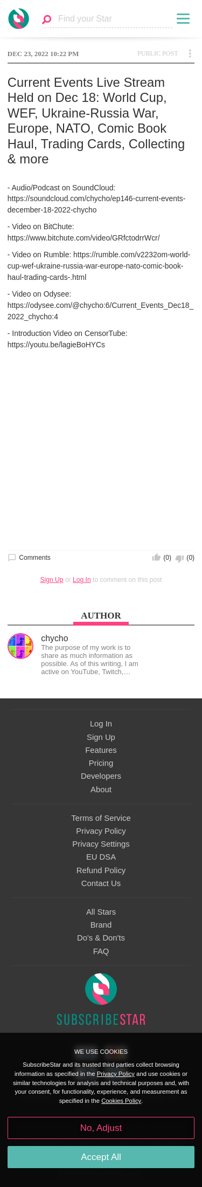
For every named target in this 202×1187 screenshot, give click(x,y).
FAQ (101, 951)
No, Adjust (101, 1128)
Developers (101, 776)
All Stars (101, 912)
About (101, 789)
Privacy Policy (101, 831)
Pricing (101, 763)
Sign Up (52, 580)
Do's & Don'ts (101, 938)
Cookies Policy (121, 1100)
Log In (82, 580)
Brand (101, 925)
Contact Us (101, 883)
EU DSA (101, 857)
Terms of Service (100, 818)
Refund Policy (101, 870)
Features (101, 750)
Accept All (101, 1157)
